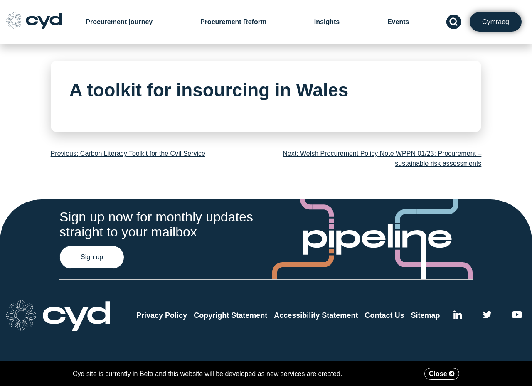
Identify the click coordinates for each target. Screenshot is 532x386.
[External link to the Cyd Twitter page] (487, 316)
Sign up (92, 257)
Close (442, 373)
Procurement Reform (233, 21)
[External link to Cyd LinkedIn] (457, 316)
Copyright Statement (230, 315)
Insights (327, 21)
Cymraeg (495, 21)
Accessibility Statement (316, 315)
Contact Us (384, 315)
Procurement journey (119, 21)
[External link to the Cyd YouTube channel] (517, 316)
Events (398, 21)
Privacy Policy (161, 315)
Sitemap (425, 315)
